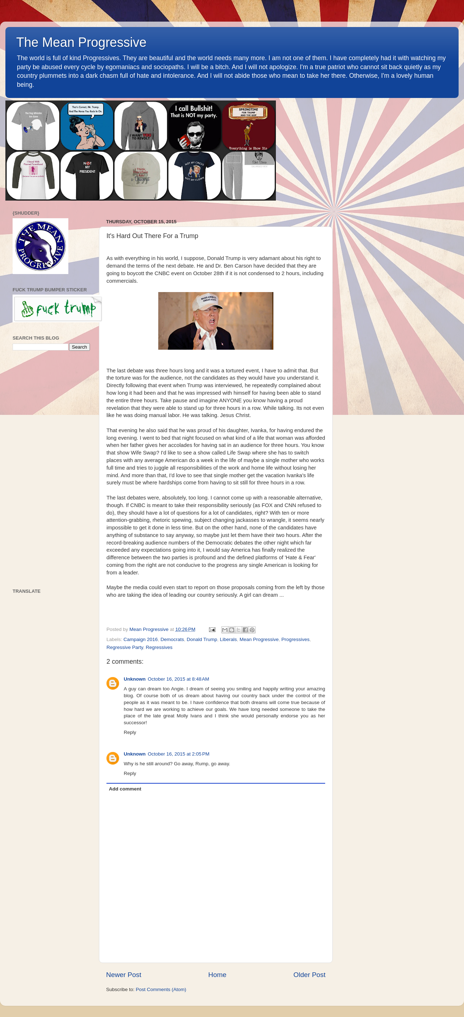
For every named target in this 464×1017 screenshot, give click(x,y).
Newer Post (123, 974)
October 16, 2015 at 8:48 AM (178, 679)
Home (217, 974)
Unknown (135, 679)
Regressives (159, 647)
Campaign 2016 (140, 639)
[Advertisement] (51, 470)
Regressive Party (124, 647)
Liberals (228, 639)
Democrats (172, 639)
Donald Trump (202, 639)
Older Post (310, 974)
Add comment (125, 789)
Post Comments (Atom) (161, 989)
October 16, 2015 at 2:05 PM (178, 754)
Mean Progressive (259, 639)
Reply (130, 732)
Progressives (295, 639)
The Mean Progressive (81, 42)
